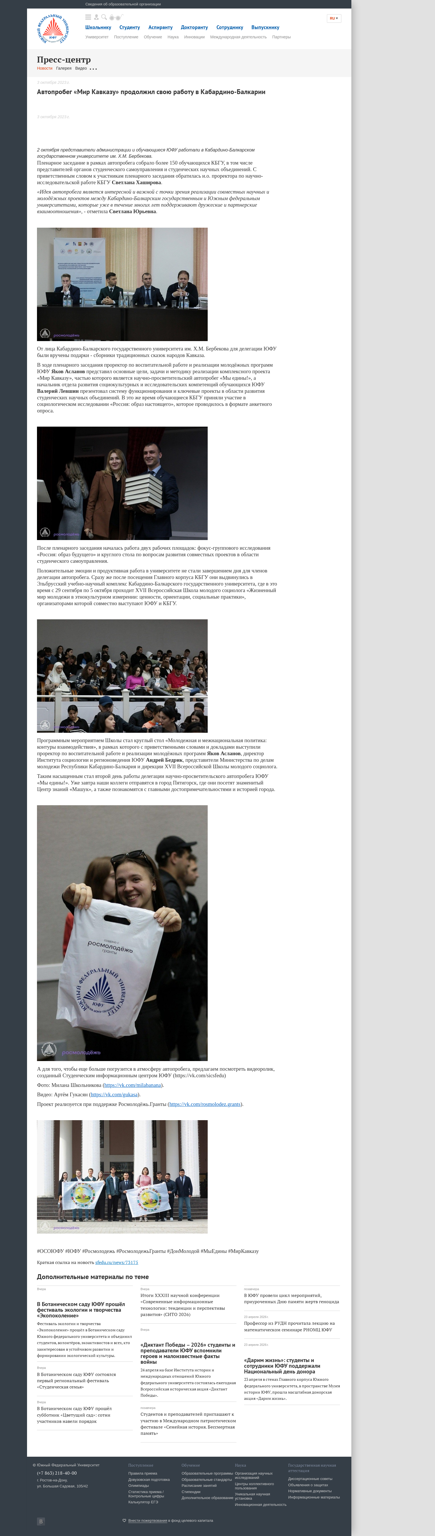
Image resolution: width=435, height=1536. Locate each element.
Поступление (126, 37)
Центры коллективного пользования (254, 1486)
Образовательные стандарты (207, 1479)
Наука (173, 37)
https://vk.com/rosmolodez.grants (205, 1104)
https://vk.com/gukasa (114, 1094)
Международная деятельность (238, 37)
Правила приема (142, 1473)
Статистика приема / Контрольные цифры (146, 1494)
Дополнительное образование (207, 1498)
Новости (44, 68)
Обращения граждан (110, 68)
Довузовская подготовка (149, 1479)
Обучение (153, 37)
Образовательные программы (207, 1473)
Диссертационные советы (310, 1479)
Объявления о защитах (308, 1485)
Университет (96, 37)
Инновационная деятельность (261, 1504)
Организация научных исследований (254, 1475)
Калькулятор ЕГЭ (143, 1502)
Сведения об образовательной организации (123, 4)
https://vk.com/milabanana (132, 1085)
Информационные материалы (314, 1497)
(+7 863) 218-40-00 (57, 1473)
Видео (81, 68)
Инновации (194, 37)
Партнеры (281, 37)
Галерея (64, 68)
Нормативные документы (310, 1491)
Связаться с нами (149, 68)
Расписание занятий (199, 1485)
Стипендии (191, 1492)
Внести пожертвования (147, 1520)
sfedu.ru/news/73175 (116, 1262)
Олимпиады (138, 1485)
